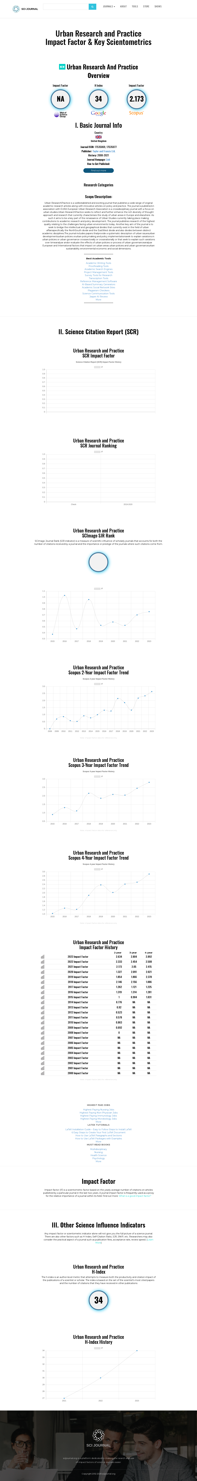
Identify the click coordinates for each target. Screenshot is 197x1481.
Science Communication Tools (98, 293)
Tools (135, 6)
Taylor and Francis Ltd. (104, 151)
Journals (109, 6)
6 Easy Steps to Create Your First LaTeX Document (99, 1132)
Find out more (98, 170)
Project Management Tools (98, 272)
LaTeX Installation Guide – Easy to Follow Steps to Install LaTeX (98, 1129)
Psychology (98, 1158)
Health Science (99, 1155)
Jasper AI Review (98, 296)
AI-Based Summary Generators (98, 284)
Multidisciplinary (98, 1149)
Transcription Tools (98, 278)
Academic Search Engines (98, 269)
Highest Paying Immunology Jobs (98, 1115)
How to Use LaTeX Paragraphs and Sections (98, 1135)
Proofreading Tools (98, 266)
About (123, 6)
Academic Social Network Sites (98, 287)
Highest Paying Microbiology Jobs (98, 1118)
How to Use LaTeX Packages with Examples (98, 1138)
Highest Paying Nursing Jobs (98, 1109)
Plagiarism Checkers (98, 290)
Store (146, 6)
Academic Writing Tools (98, 263)
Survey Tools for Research (98, 275)
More (98, 299)
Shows (158, 6)
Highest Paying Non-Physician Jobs (99, 1112)
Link (108, 159)
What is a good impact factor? (135, 1196)
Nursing (98, 1152)
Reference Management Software (98, 281)
